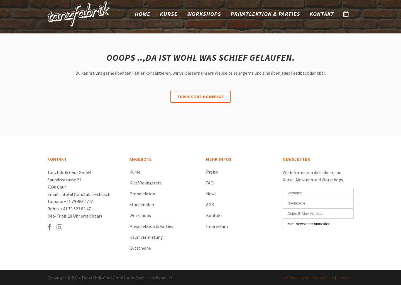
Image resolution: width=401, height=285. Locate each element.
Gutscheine (140, 248)
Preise (212, 172)
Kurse (134, 172)
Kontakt (214, 215)
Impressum (217, 226)
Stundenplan (141, 204)
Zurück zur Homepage (200, 96)
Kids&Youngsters (145, 183)
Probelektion (142, 193)
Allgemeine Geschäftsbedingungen (309, 278)
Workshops (140, 215)
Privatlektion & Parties (151, 226)
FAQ (210, 183)
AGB (210, 204)
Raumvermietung (146, 237)
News (211, 193)
